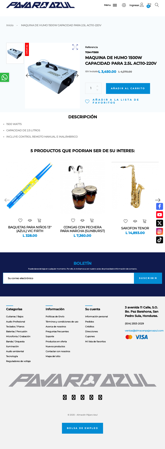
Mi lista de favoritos (95, 341)
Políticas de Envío (55, 316)
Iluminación (12, 346)
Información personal (96, 316)
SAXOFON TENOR (135, 228)
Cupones (90, 336)
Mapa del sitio (53, 356)
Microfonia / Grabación (18, 336)
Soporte (50, 336)
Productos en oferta (56, 341)
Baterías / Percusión (16, 331)
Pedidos (89, 321)
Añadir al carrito (128, 83)
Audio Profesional (15, 321)
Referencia (91, 47)
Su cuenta (92, 309)
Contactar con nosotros (58, 351)
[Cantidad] (93, 83)
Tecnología (12, 356)
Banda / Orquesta (15, 341)
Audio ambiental (15, 351)
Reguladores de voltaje (18, 361)
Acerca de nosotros (56, 326)
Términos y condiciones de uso (62, 321)
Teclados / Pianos (15, 326)
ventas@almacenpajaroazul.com (144, 330)
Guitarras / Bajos (14, 316)
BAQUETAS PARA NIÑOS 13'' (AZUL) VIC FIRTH (30, 229)
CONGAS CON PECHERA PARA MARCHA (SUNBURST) (82, 229)
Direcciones (91, 331)
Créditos (89, 326)
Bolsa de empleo (82, 428)
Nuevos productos (55, 346)
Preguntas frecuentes (57, 331)
